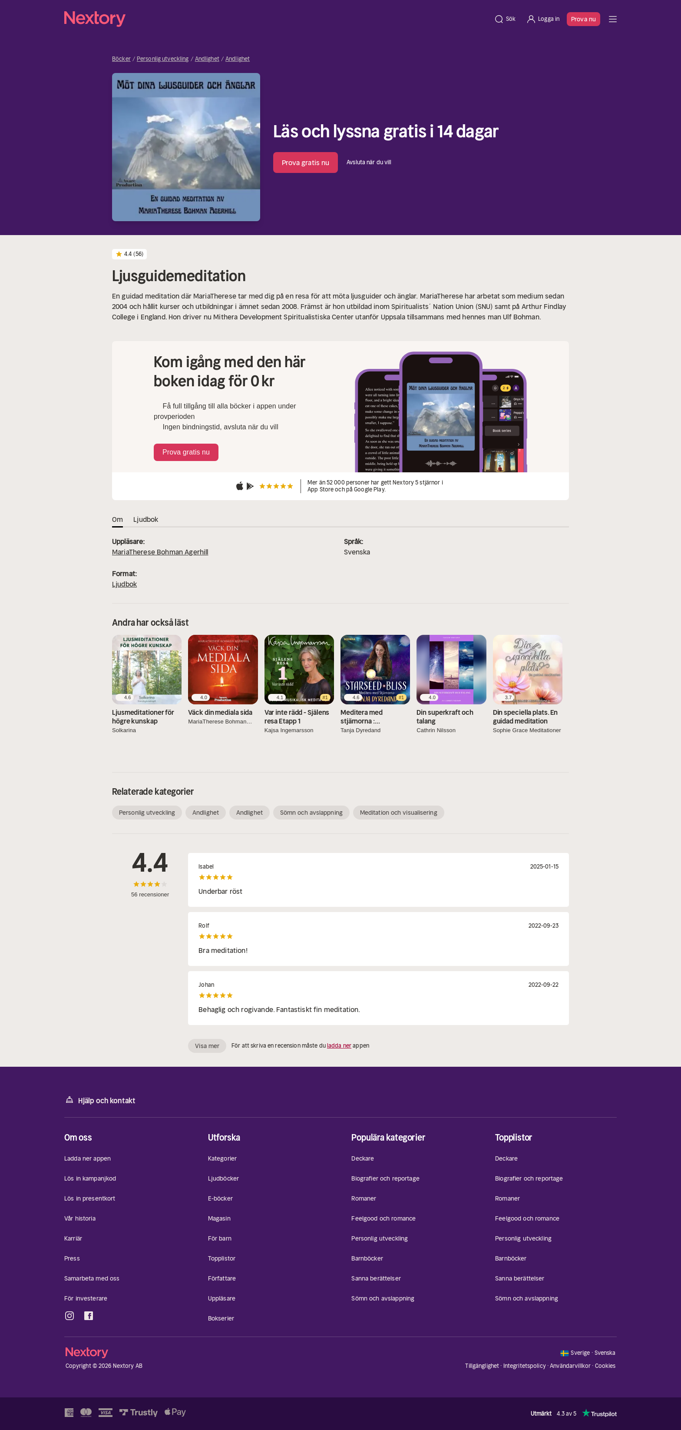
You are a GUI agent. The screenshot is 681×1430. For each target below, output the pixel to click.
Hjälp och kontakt (100, 1100)
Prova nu (583, 19)
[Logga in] (543, 19)
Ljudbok (124, 584)
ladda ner (339, 1045)
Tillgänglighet (482, 1366)
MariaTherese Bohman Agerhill (160, 551)
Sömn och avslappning (311, 812)
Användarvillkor (570, 1366)
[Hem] (276, 19)
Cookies (605, 1366)
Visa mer (207, 1046)
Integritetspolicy (524, 1366)
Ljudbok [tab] (145, 519)
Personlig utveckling (163, 59)
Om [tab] (117, 519)
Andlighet (207, 59)
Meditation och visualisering (398, 812)
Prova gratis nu (306, 162)
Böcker (121, 59)
